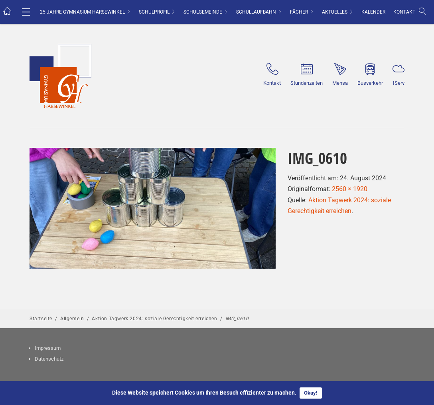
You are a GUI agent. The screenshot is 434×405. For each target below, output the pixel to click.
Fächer (299, 12)
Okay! (311, 393)
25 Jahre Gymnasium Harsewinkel (82, 12)
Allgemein (72, 318)
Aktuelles (334, 12)
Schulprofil (154, 12)
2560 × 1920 (349, 189)
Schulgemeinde (202, 12)
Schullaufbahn (256, 12)
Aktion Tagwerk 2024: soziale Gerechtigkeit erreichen (154, 318)
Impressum (48, 348)
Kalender (373, 12)
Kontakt (404, 12)
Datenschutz (49, 359)
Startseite (41, 318)
